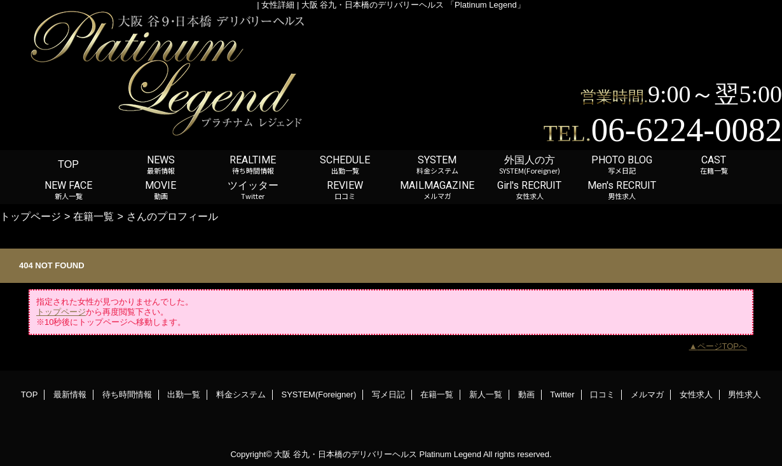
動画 (526, 394)
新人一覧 (485, 394)
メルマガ (647, 394)
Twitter (562, 394)
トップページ (30, 216)
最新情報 (69, 394)
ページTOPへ (722, 346)
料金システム (241, 394)
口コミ (602, 394)
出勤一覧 (183, 394)
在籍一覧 (93, 216)
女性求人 (696, 394)
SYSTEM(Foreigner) (318, 394)
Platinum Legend (450, 454)
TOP (68, 164)
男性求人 (744, 394)
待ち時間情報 (127, 394)
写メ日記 (388, 394)
